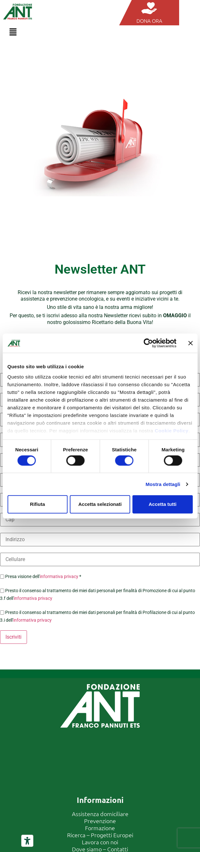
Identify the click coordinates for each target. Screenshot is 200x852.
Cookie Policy (171, 430)
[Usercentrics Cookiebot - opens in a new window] (148, 343)
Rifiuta (37, 504)
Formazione (100, 827)
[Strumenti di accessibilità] (27, 841)
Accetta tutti (163, 504)
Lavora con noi (100, 842)
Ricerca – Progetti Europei (100, 835)
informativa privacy (59, 576)
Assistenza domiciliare (100, 813)
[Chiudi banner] (190, 343)
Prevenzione (100, 820)
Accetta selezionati (100, 504)
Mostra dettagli (162, 484)
